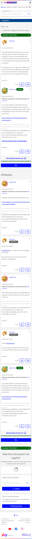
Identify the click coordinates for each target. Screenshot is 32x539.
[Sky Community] (10, 2)
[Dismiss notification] (29, 7)
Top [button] (17, 515)
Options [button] (3, 26)
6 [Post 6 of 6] (4, 147)
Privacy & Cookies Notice (7, 520)
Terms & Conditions (26, 519)
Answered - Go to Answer (16, 35)
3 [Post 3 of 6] (4, 265)
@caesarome (6, 250)
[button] (29, 40)
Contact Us (28, 522)
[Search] (14, 14)
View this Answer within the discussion (14, 141)
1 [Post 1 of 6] (4, 80)
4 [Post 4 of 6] (4, 320)
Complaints (4, 522)
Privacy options (5, 519)
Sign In (30, 3)
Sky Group (3, 524)
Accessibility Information (24, 520)
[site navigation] (2, 2)
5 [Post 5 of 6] (4, 356)
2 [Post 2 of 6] (4, 227)
